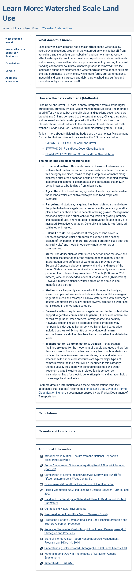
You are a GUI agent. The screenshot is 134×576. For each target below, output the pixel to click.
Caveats (10, 70)
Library (17, 28)
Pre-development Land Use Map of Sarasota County (76, 514)
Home (6, 28)
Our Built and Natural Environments (65, 508)
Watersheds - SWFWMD (59, 563)
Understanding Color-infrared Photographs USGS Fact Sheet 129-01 (85, 548)
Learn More (31, 28)
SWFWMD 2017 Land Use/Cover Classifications (75, 148)
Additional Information (12, 79)
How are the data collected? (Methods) (15, 53)
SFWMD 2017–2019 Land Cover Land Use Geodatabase (80, 154)
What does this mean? (14, 40)
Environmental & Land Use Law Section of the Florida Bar (79, 484)
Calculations (12, 63)
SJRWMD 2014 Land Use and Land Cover (71, 143)
